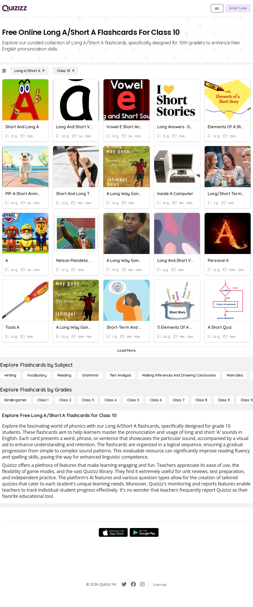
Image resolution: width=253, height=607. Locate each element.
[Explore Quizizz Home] (14, 8)
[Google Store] (144, 532)
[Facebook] (133, 584)
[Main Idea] (234, 375)
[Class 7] (178, 400)
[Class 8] (201, 400)
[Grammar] (90, 375)
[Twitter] (124, 584)
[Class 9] (224, 400)
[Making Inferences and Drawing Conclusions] (179, 375)
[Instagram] (142, 584)
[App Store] (113, 532)
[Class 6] (155, 400)
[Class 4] (110, 400)
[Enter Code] (238, 8)
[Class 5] (133, 400)
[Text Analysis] (120, 375)
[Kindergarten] (15, 400)
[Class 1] (43, 400)
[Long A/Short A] (29, 71)
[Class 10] (65, 71)
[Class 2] (65, 400)
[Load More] (126, 350)
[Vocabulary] (37, 375)
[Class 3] (87, 400)
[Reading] (64, 375)
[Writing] (10, 375)
